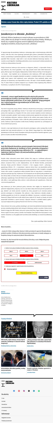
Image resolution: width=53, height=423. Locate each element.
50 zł (11, 255)
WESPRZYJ (47, 8)
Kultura (17, 13)
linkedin (34, 391)
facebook (14, 391)
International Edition (6, 407)
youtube (19, 391)
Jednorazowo (38, 262)
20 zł (26, 255)
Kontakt (3, 401)
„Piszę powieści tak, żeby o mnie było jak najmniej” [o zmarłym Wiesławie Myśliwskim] (39, 341)
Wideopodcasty (26, 13)
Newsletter (4, 404)
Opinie (35, 13)
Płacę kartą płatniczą (26, 273)
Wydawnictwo (43, 13)
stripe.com (44, 277)
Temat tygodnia (7, 13)
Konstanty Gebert (6, 373)
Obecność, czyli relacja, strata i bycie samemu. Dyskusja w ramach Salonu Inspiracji (12, 341)
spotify (39, 391)
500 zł (10, 251)
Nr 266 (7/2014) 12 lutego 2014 (8, 30)
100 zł (42, 251)
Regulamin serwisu (6, 417)
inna (42, 255)
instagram (24, 391)
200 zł (26, 251)
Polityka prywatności (7, 420)
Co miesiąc (15, 262)
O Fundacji (4, 410)
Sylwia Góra (30, 346)
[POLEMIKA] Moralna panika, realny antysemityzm (13, 369)
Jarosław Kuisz (31, 372)
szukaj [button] (27, 17)
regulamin (14, 269)
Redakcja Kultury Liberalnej (8, 346)
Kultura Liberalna (10, 6)
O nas (3, 398)
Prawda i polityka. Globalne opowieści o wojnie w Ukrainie (38, 369)
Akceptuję (12, 269)
